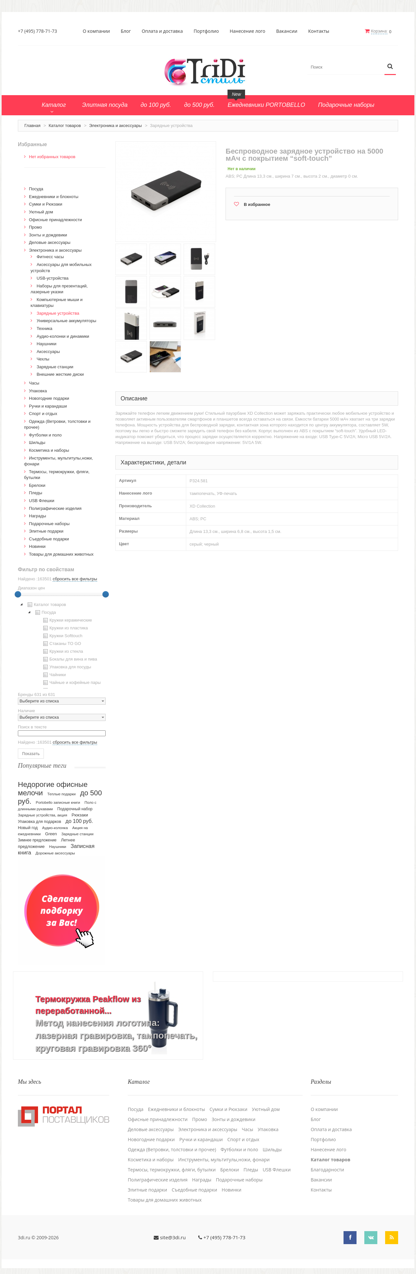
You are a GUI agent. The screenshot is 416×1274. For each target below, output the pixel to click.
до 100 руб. (79, 821)
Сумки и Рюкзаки (45, 204)
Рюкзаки (80, 814)
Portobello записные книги (58, 802)
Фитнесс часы (50, 256)
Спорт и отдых (43, 413)
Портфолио (206, 31)
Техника (44, 328)
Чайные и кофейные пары (71, 683)
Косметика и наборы (49, 450)
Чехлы (43, 359)
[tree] (62, 644)
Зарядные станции (55, 366)
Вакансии (286, 31)
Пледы (35, 492)
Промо (35, 226)
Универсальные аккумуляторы (66, 320)
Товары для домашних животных (61, 553)
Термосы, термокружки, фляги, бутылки (172, 1169)
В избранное (257, 204)
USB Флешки (41, 500)
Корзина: (379, 31)
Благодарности (327, 1169)
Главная (32, 125)
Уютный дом (41, 211)
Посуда (36, 188)
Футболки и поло (45, 434)
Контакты (319, 31)
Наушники (47, 343)
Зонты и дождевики (48, 234)
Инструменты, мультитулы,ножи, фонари (223, 1159)
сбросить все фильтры (75, 578)
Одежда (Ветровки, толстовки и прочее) (172, 1149)
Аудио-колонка (55, 827)
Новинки (37, 546)
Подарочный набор (74, 808)
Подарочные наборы (49, 523)
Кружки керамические (67, 620)
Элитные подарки (46, 530)
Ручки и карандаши (48, 405)
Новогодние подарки (49, 398)
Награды (37, 515)
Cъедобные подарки (49, 538)
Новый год (28, 827)
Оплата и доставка (162, 31)
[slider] (18, 594)
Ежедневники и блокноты (53, 196)
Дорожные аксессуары (55, 853)
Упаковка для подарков (39, 821)
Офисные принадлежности (55, 219)
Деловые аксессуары (50, 242)
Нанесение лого (248, 31)
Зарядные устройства (58, 312)
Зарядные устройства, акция (42, 815)
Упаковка (38, 390)
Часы (34, 382)
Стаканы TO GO (61, 644)
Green (51, 833)
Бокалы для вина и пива (69, 659)
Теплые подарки (61, 794)
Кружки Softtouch (62, 636)
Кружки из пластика (65, 628)
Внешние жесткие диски (60, 374)
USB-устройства (53, 277)
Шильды (37, 442)
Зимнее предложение (37, 840)
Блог (126, 31)
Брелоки (37, 485)
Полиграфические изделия (55, 508)
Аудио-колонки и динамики (63, 336)
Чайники (54, 675)
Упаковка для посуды (66, 667)
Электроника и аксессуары (115, 125)
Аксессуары (48, 351)
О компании (96, 31)
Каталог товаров (65, 125)
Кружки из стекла (62, 651)
